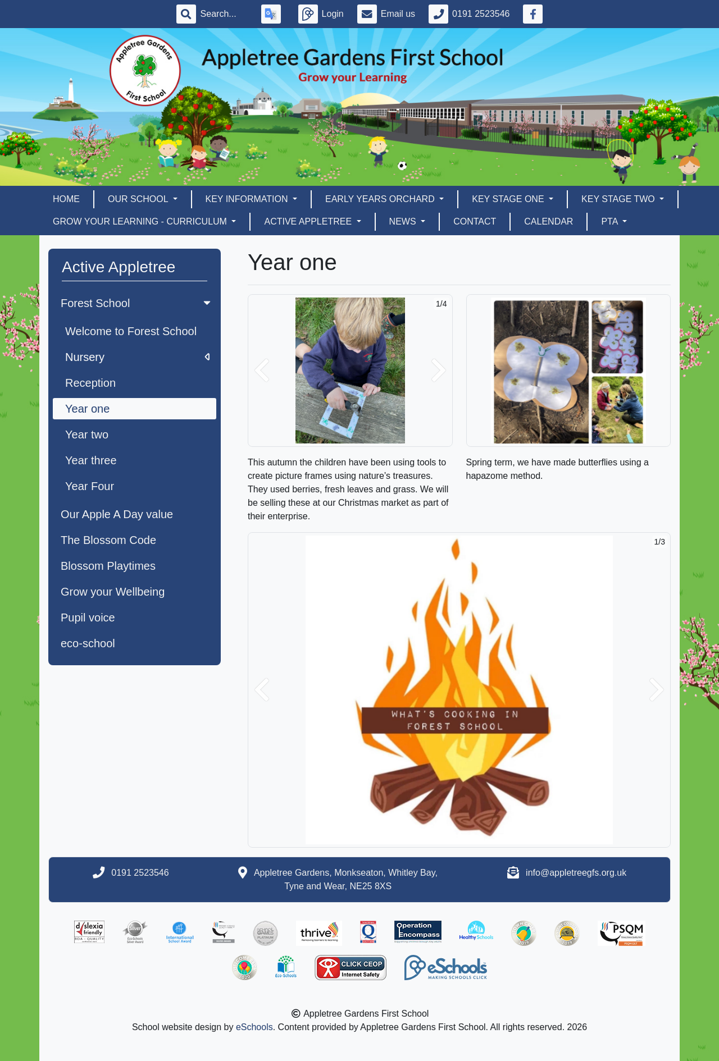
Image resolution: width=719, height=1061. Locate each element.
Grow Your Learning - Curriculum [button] (141, 221)
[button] (262, 370)
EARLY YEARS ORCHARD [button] (381, 199)
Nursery (137, 357)
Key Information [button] (248, 199)
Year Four (89, 486)
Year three (91, 460)
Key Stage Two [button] (619, 199)
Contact (474, 221)
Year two (86, 434)
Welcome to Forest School (131, 331)
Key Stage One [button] (509, 199)
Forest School (137, 303)
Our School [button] (139, 199)
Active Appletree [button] (309, 221)
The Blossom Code (108, 540)
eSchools (254, 1027)
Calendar (548, 221)
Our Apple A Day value (117, 514)
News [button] (403, 221)
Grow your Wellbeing (113, 592)
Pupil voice (88, 617)
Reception (90, 383)
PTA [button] (610, 221)
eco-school (88, 643)
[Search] (224, 14)
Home (66, 199)
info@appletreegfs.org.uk (576, 872)
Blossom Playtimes (108, 566)
